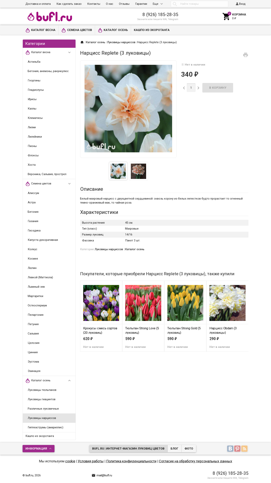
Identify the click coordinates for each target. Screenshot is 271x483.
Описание (91, 189)
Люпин (32, 268)
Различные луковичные (43, 408)
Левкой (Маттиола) (40, 277)
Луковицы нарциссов (42, 418)
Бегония (33, 211)
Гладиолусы (36, 90)
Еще (155, 4)
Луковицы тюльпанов (42, 390)
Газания (33, 221)
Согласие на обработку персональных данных (195, 461)
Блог (174, 448)
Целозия (33, 343)
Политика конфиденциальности (131, 461)
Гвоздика (34, 230)
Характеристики (99, 212)
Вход (240, 4)
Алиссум (33, 193)
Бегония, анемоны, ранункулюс (48, 71)
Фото (189, 448)
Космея (33, 258)
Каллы (32, 108)
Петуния (33, 324)
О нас (109, 4)
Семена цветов (76, 30)
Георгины (34, 80)
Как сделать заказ (68, 4)
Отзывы (124, 4)
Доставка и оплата (38, 4)
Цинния (33, 352)
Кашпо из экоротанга (152, 30)
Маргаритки (35, 296)
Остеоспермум (37, 305)
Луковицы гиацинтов (41, 399)
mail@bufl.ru (102, 475)
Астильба (34, 61)
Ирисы (32, 99)
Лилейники (35, 136)
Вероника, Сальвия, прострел (47, 174)
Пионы (32, 146)
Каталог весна (40, 30)
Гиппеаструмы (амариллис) (45, 427)
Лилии (32, 127)
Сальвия (33, 333)
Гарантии (141, 4)
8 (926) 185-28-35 (160, 14)
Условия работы (91, 461)
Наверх (255, 476)
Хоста (32, 164)
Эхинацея (34, 371)
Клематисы (35, 118)
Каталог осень (113, 30)
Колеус (32, 249)
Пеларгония (35, 315)
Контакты (93, 4)
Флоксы (33, 155)
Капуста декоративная (43, 240)
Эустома (33, 361)
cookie (70, 461)
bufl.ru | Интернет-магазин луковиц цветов (128, 448)
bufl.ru (29, 475)
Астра (32, 202)
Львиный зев (36, 286)
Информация (36, 448)
